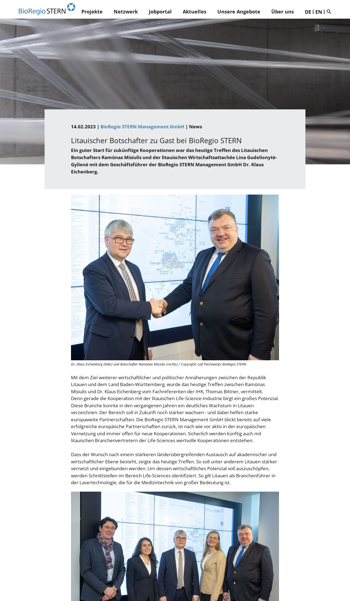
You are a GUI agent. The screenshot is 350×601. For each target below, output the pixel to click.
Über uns (282, 11)
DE (308, 12)
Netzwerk (126, 11)
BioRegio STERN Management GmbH (142, 126)
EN (318, 12)
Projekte (92, 11)
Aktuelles (194, 11)
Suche (330, 11)
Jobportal (160, 11)
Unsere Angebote (238, 11)
